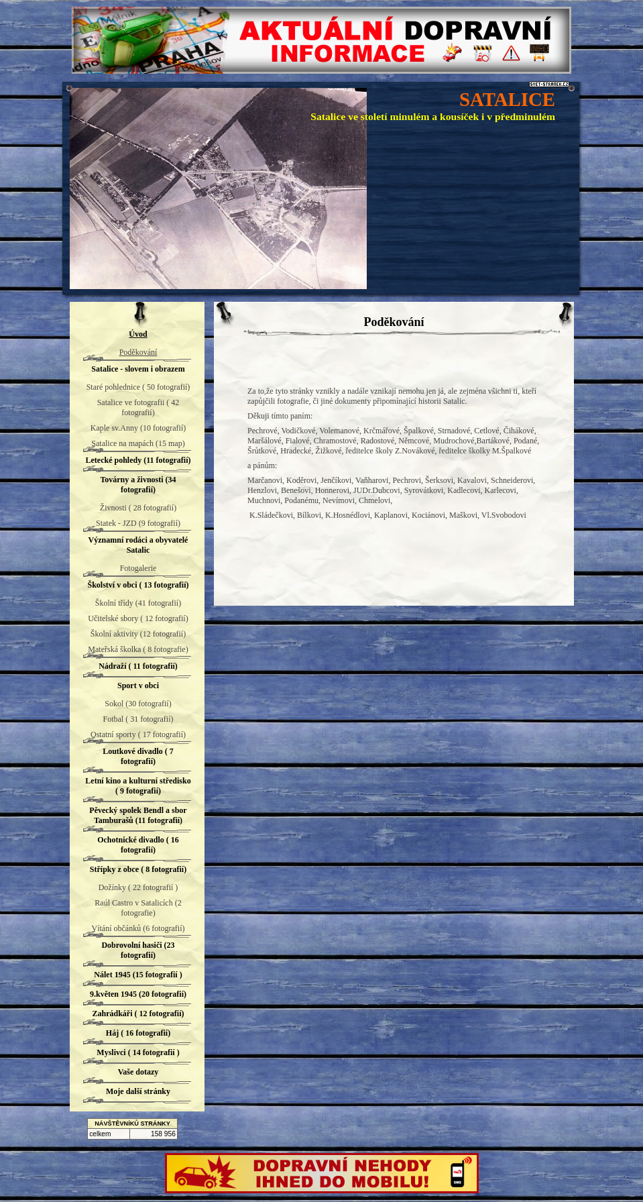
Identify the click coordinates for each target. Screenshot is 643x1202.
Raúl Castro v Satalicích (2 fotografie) (138, 908)
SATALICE (507, 99)
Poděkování (138, 352)
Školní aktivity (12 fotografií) (138, 634)
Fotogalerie (138, 568)
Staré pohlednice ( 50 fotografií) (138, 387)
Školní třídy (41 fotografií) (138, 603)
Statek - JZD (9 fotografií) (138, 523)
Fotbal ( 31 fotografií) (138, 719)
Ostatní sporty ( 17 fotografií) (138, 734)
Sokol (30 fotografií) (138, 703)
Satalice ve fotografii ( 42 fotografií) (138, 407)
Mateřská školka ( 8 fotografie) (138, 649)
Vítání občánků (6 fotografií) (138, 928)
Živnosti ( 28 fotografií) (138, 507)
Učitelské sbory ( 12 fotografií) (138, 618)
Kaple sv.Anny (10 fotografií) (138, 428)
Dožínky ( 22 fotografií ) (138, 887)
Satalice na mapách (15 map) (137, 443)
